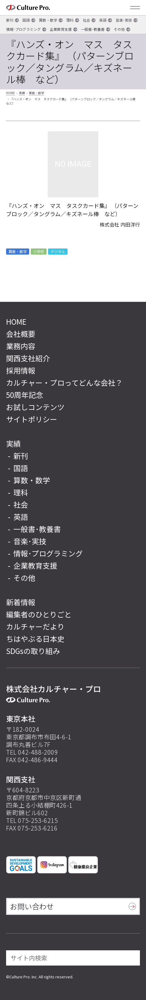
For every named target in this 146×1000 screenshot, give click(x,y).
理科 (70, 20)
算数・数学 (48, 20)
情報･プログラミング (23, 29)
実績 (22, 93)
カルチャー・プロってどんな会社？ (64, 382)
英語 (102, 20)
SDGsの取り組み (33, 650)
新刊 (9, 20)
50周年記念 (24, 394)
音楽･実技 (124, 20)
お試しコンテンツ (35, 407)
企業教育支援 (61, 29)
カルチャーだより (35, 626)
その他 (119, 29)
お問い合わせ (32, 906)
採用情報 (20, 370)
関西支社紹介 (28, 358)
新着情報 (20, 602)
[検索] (131, 958)
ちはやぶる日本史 (35, 638)
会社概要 (20, 333)
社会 (86, 20)
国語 (26, 20)
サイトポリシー (31, 419)
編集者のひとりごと (38, 614)
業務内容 (20, 346)
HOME (10, 93)
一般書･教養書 (93, 29)
